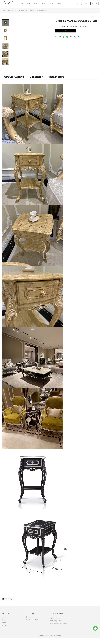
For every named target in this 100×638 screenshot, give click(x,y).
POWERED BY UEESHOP (54, 635)
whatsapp (67, 37)
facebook (56, 37)
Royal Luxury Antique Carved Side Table (37, 10)
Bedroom (4, 622)
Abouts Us (42, 4)
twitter (63, 37)
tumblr (75, 37)
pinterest (71, 37)
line (60, 37)
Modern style (58, 4)
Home (3, 10)
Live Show (35, 4)
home (22, 4)
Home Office (4, 625)
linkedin (79, 37)
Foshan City (31, 617)
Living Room (24, 10)
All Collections (9, 10)
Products (28, 4)
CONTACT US (65, 30)
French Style (17, 10)
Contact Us (50, 4)
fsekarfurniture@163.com (34, 619)
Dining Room (5, 619)
